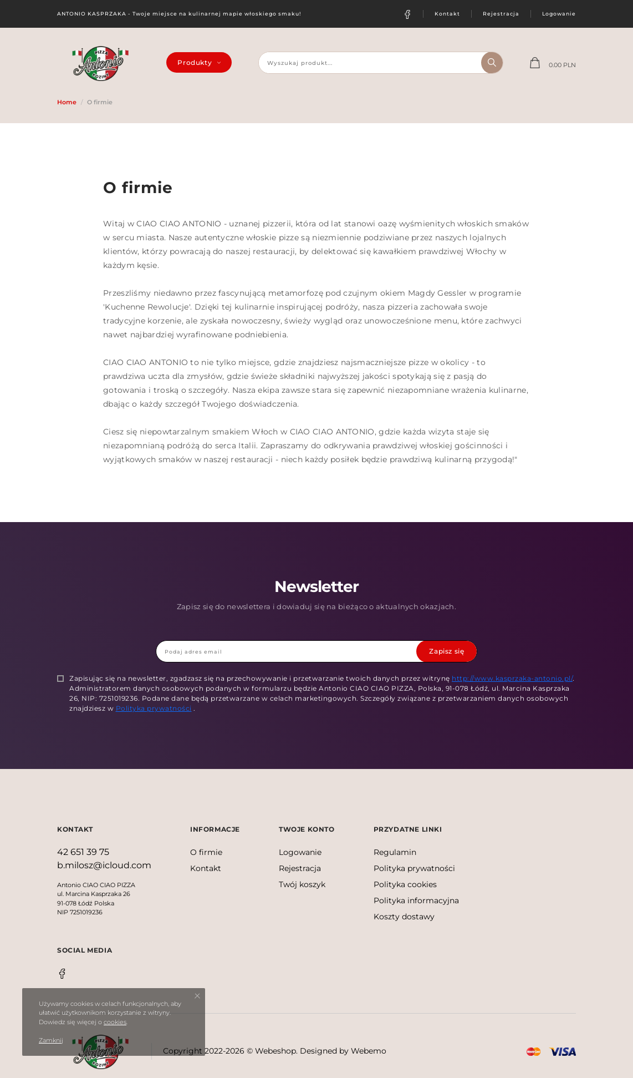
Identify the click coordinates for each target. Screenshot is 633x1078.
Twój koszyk (302, 884)
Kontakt (447, 14)
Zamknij (51, 1040)
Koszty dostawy (404, 917)
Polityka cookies (405, 884)
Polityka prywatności (154, 708)
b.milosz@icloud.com (104, 865)
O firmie (206, 852)
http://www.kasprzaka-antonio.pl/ (512, 678)
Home (66, 102)
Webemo (368, 1051)
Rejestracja (501, 14)
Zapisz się (446, 650)
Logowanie (559, 14)
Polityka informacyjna (416, 900)
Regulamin (395, 852)
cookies (115, 1022)
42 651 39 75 (83, 852)
